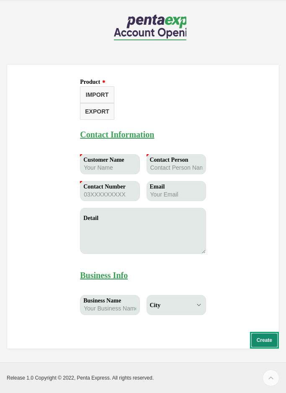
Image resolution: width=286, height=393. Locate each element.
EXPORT (97, 111)
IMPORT (97, 94)
